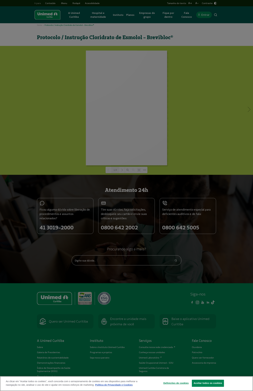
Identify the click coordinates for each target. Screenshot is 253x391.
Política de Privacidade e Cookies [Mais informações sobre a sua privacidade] (114, 385)
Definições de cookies (176, 383)
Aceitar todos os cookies (208, 383)
